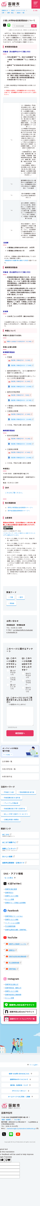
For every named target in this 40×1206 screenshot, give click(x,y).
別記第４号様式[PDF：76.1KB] (20, 438)
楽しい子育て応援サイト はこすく (16, 814)
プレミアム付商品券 (11, 803)
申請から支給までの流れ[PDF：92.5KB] (19, 341)
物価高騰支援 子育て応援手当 (14, 808)
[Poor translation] (7, 1160)
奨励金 (12, 603)
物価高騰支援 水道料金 (12, 798)
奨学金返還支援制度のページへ (19, 510)
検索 (34, 26)
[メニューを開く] (35, 4)
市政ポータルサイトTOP (18, 10)
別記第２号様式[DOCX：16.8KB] (21, 386)
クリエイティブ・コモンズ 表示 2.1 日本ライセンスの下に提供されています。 (19, 534)
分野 (3, 13)
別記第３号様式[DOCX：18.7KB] (21, 400)
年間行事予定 (7, 776)
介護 (11, 597)
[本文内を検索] (24, 26)
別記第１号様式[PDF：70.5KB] (20, 360)
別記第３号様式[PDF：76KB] (20, 395)
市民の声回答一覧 (9, 769)
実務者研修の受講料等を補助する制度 (16, 260)
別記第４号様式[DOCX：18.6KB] (21, 444)
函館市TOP (5, 10)
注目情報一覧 (7, 761)
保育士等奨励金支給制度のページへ (20, 507)
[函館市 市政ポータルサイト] (10, 4)
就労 (21, 597)
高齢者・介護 (20, 13)
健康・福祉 (10, 13)
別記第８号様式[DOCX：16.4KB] (21, 419)
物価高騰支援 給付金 (27, 792)
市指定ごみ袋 (9, 792)
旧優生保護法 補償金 (11, 819)
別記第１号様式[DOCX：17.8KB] (21, 365)
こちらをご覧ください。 (14, 492)
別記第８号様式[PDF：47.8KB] (20, 414)
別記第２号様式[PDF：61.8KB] (20, 381)
